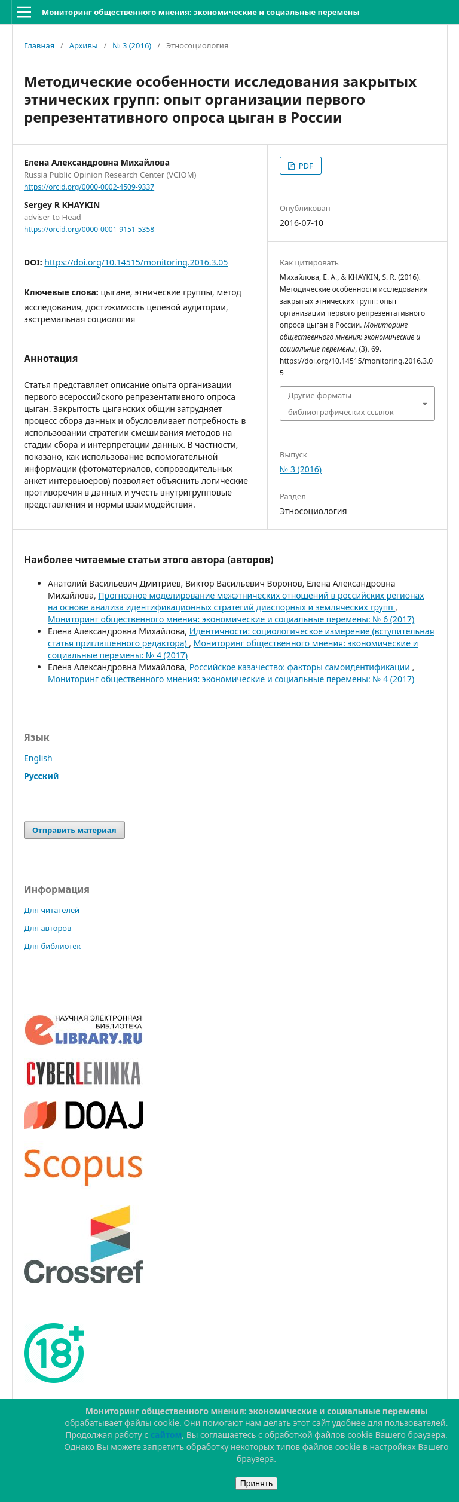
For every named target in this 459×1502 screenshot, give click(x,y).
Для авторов (47, 928)
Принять (256, 1483)
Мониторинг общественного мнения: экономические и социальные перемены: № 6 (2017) (231, 619)
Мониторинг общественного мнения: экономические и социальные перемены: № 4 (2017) (231, 679)
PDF (304, 165)
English (38, 758)
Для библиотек (52, 946)
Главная (39, 45)
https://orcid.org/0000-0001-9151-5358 (89, 229)
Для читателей (51, 910)
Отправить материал (74, 830)
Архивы (83, 45)
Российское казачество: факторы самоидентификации (300, 667)
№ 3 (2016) (131, 45)
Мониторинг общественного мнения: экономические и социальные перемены (200, 12)
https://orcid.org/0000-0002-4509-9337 (89, 187)
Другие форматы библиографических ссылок (341, 403)
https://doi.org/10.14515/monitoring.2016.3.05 (136, 262)
